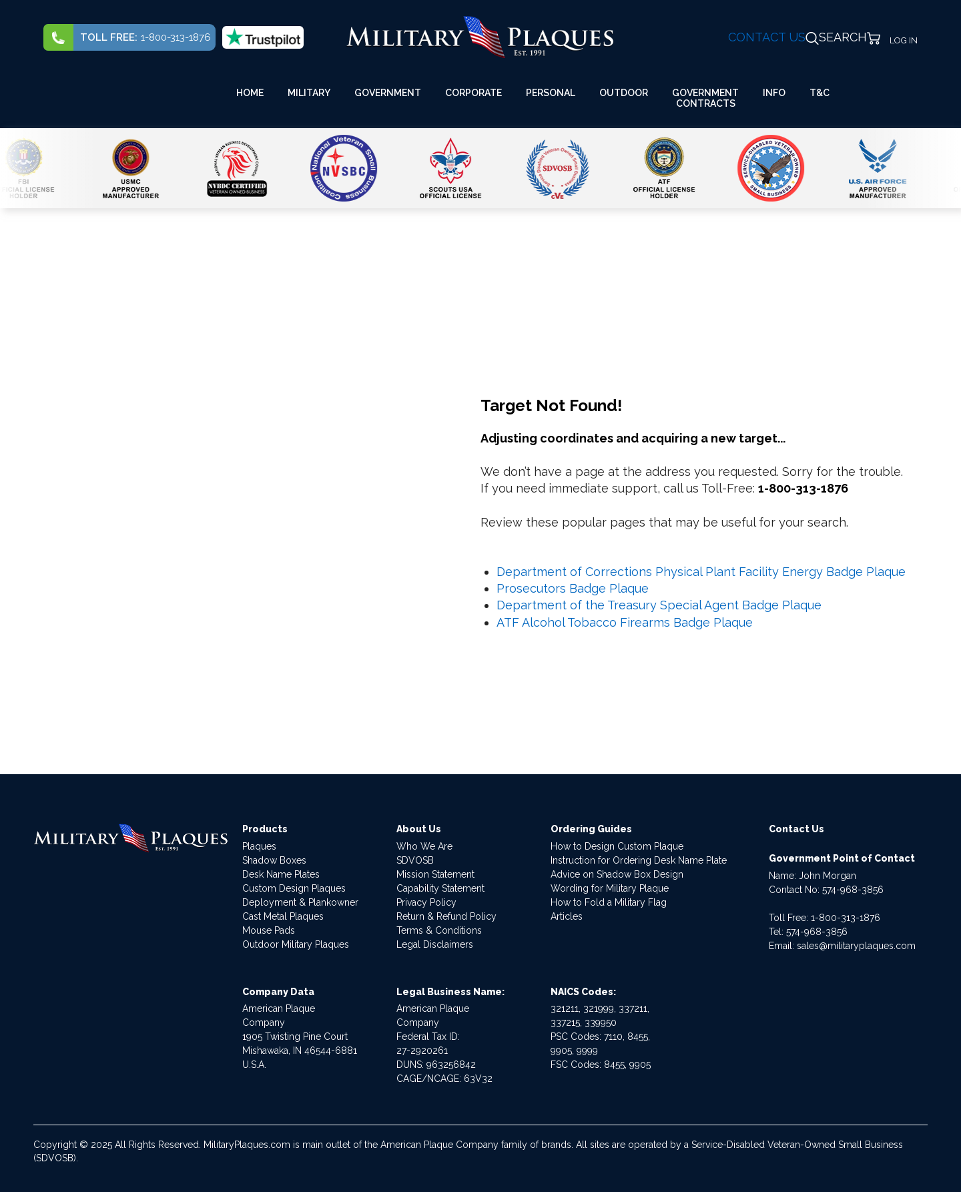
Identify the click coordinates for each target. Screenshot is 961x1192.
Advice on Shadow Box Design (617, 874)
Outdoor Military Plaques (295, 944)
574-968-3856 (853, 889)
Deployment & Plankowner (300, 902)
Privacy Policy (426, 902)
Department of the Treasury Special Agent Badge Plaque (659, 605)
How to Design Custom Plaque (617, 846)
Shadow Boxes (274, 860)
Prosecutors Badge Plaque (573, 588)
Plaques (259, 846)
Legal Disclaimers (434, 944)
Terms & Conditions (439, 930)
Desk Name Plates (281, 874)
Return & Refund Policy (446, 916)
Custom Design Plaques (294, 888)
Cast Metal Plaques (283, 916)
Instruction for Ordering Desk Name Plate (639, 860)
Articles (567, 916)
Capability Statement (440, 888)
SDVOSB (415, 860)
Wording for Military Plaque (610, 888)
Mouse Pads (268, 930)
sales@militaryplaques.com (856, 945)
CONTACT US (767, 37)
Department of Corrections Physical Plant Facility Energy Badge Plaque (701, 572)
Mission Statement (435, 874)
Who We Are (424, 846)
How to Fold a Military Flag (609, 902)
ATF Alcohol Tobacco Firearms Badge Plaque (625, 622)
